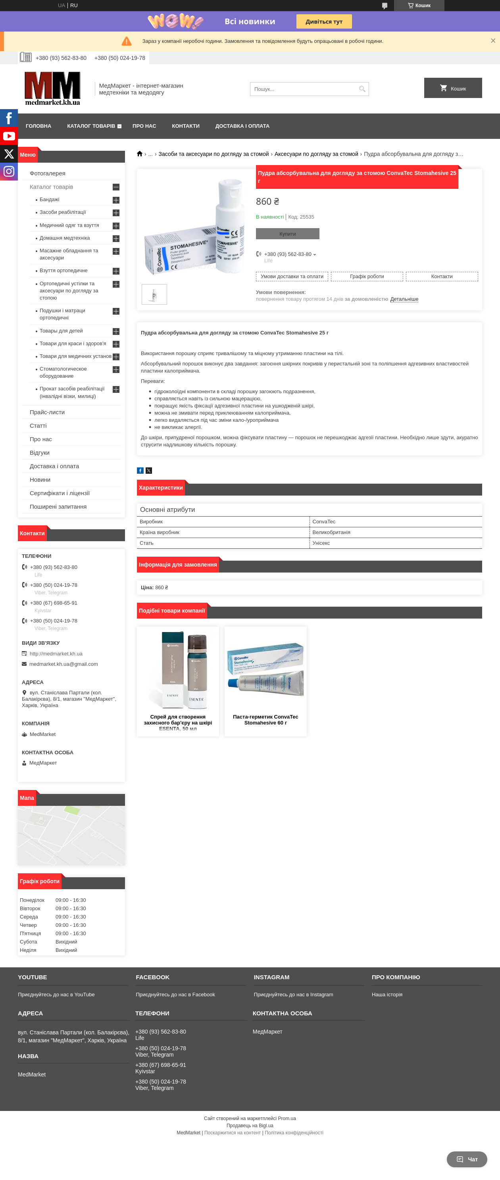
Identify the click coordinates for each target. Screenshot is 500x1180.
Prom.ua (287, 1118)
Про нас (144, 126)
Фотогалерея (47, 173)
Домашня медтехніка (65, 238)
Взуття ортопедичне (64, 270)
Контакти (186, 126)
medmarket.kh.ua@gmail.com (63, 664)
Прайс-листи (47, 412)
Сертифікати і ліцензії (60, 493)
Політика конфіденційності (294, 1133)
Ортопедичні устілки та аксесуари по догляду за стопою (69, 291)
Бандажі (49, 199)
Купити (287, 234)
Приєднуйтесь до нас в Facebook (175, 994)
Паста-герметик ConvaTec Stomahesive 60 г (265, 720)
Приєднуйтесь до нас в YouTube (56, 994)
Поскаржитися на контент (232, 1133)
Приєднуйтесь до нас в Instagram (293, 994)
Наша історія (387, 994)
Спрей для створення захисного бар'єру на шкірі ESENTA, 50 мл (178, 723)
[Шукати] (362, 89)
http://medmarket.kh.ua (56, 654)
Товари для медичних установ (76, 356)
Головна (38, 126)
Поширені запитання (58, 506)
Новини (40, 479)
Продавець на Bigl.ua (250, 1125)
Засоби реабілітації (63, 212)
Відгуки (40, 452)
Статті (38, 425)
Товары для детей (61, 331)
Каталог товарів (91, 126)
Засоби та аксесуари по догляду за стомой (214, 154)
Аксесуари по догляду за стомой (316, 154)
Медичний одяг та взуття (69, 225)
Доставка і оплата (242, 126)
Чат (467, 1159)
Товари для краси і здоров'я (73, 343)
